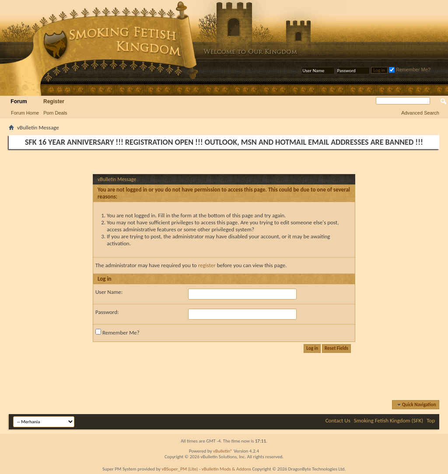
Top (431, 420)
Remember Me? (409, 69)
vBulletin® (223, 451)
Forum (18, 101)
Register (53, 101)
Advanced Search (420, 112)
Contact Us (338, 420)
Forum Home (25, 112)
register (207, 265)
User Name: (108, 292)
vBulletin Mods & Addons (226, 469)
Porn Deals (55, 112)
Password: (107, 312)
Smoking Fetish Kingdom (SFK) (388, 420)
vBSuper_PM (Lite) (180, 469)
